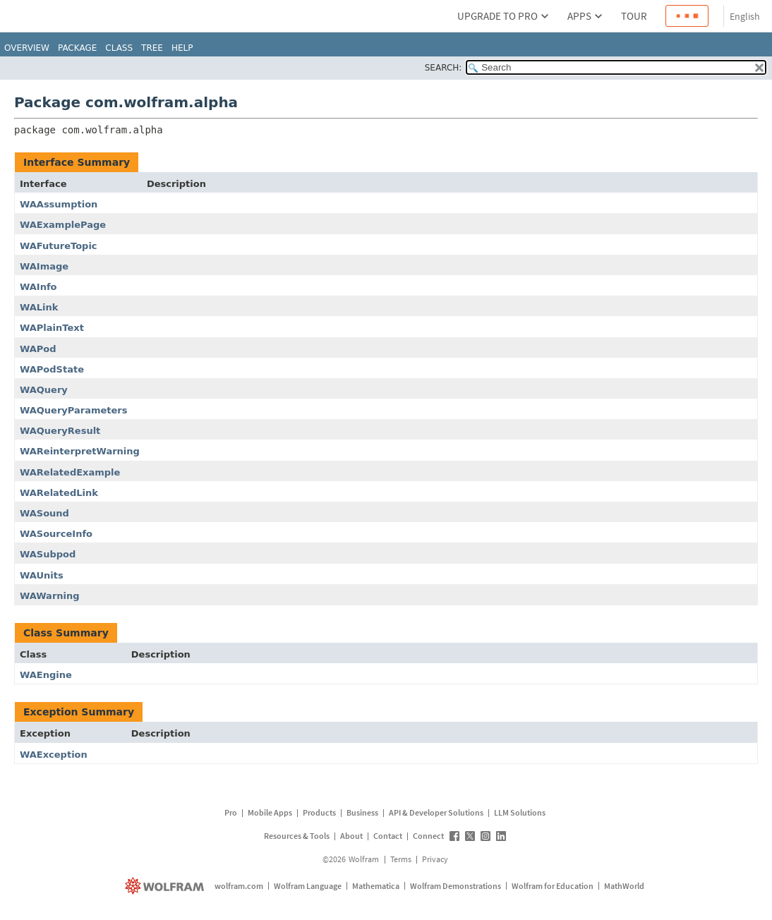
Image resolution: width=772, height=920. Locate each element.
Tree (152, 48)
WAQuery (44, 390)
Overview (26, 48)
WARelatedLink (59, 493)
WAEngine (46, 675)
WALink (39, 307)
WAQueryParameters (74, 410)
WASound (44, 513)
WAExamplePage (63, 224)
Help (182, 48)
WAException (54, 754)
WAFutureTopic (58, 246)
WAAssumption (58, 204)
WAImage (44, 266)
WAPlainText (52, 327)
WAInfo (38, 287)
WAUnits (42, 575)
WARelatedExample (70, 472)
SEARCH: (443, 68)
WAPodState (52, 369)
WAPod (38, 349)
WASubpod (48, 554)
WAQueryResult (60, 430)
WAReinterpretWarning (80, 451)
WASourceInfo (56, 533)
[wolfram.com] (166, 886)
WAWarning (50, 596)
